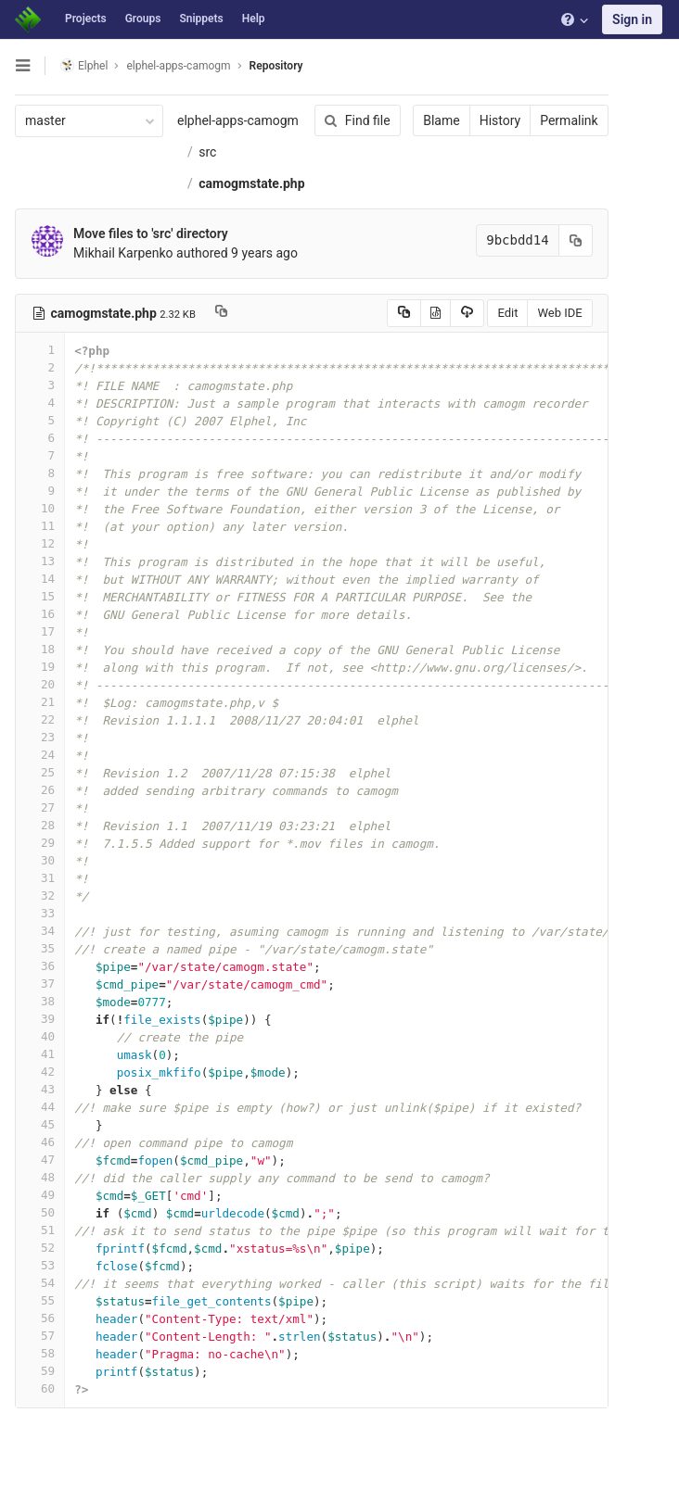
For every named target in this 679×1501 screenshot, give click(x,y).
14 (40, 579)
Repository (276, 65)
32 (40, 895)
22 (40, 719)
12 (40, 543)
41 (40, 1054)
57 (40, 1336)
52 (40, 1248)
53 (40, 1265)
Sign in (632, 19)
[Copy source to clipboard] (402, 313)
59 (40, 1371)
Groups (143, 18)
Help (253, 18)
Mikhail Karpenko (123, 253)
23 (40, 737)
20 (40, 684)
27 (40, 807)
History (498, 120)
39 (40, 1019)
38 (40, 1001)
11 (40, 526)
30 (40, 860)
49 (40, 1195)
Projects (86, 18)
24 (40, 755)
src (207, 152)
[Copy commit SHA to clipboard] (574, 240)
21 (40, 702)
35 (40, 948)
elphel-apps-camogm (238, 120)
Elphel (84, 65)
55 (40, 1300)
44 (40, 1107)
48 (40, 1177)
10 (40, 508)
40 (40, 1036)
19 (40, 667)
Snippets (201, 18)
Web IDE (558, 313)
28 (40, 825)
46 (40, 1142)
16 (40, 614)
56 (40, 1318)
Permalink (567, 120)
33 (40, 913)
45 (40, 1124)
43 (40, 1089)
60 (40, 1388)
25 (40, 772)
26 (40, 790)
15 (40, 596)
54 (40, 1283)
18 (40, 649)
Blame (440, 120)
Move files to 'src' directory (150, 233)
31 (40, 878)
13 (40, 561)
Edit (506, 313)
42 (40, 1071)
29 (40, 843)
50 (40, 1212)
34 (40, 931)
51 (40, 1230)
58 (40, 1353)
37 (40, 983)
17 (40, 631)
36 (40, 966)
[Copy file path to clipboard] (221, 313)
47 (40, 1160)
